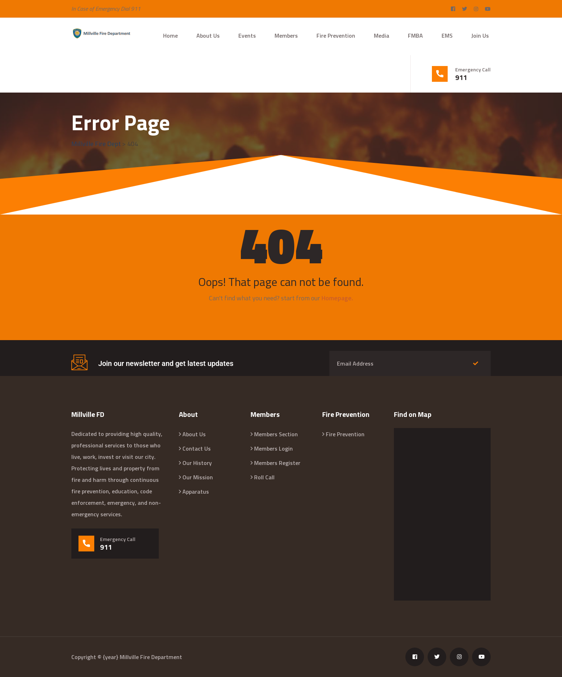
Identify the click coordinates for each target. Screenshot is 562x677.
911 (461, 77)
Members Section (276, 434)
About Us (208, 35)
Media (381, 35)
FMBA (415, 35)
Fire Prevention (335, 35)
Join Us (480, 35)
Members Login (273, 448)
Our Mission (197, 477)
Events (247, 35)
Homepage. (337, 298)
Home (170, 35)
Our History (197, 463)
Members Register (277, 463)
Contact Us (196, 448)
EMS (447, 35)
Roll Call (264, 477)
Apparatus (195, 491)
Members (286, 35)
